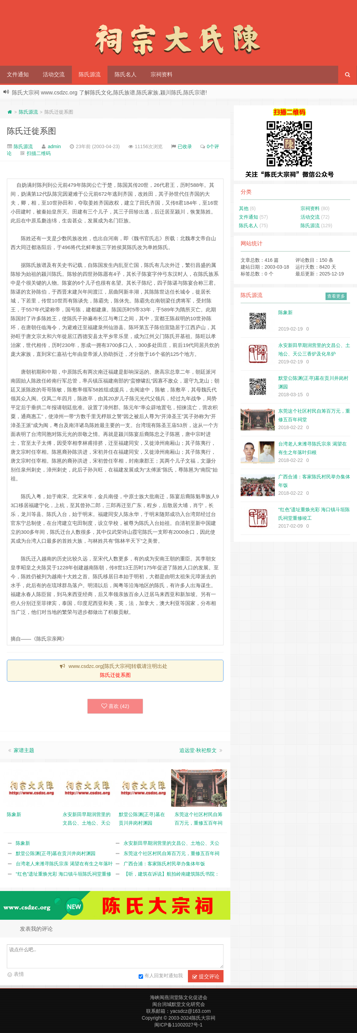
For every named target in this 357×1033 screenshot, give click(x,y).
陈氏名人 (126, 74)
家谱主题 (24, 750)
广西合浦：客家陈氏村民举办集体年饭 (164, 863)
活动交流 (54, 74)
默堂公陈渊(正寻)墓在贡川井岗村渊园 (55, 853)
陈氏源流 (90, 74)
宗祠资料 (162, 74)
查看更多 (336, 296)
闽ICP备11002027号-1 (178, 1025)
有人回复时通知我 (161, 976)
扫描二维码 (39, 153)
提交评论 (205, 976)
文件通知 (18, 74)
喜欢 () (115, 706)
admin (54, 146)
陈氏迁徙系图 (31, 130)
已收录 (185, 146)
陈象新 (23, 843)
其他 (243, 208)
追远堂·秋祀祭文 (198, 750)
